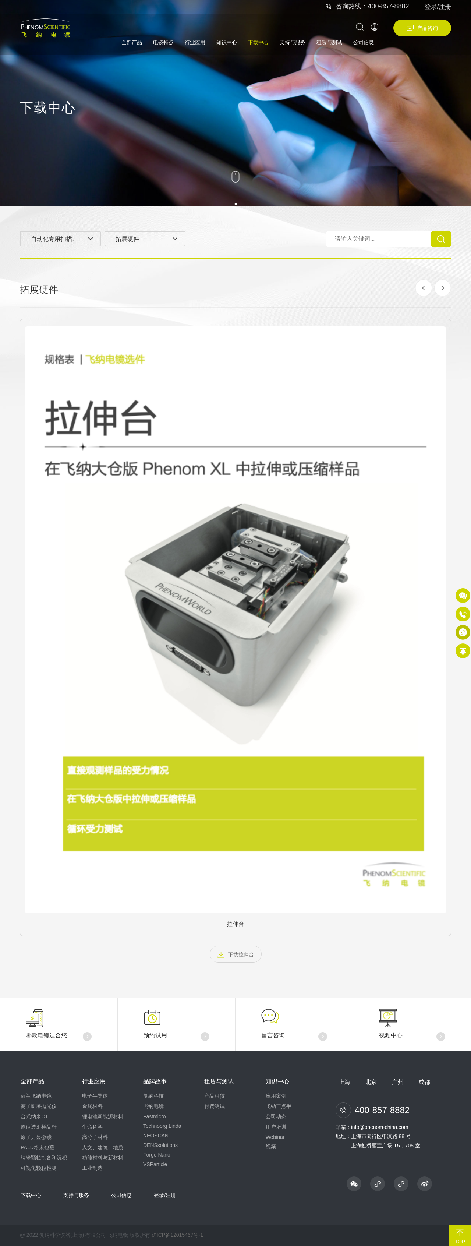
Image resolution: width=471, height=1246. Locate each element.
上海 (344, 1082)
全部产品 (131, 42)
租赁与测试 (329, 42)
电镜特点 (163, 42)
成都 (424, 1082)
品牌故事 (155, 1081)
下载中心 (258, 42)
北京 (371, 1082)
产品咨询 (422, 28)
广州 (398, 1082)
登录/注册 (438, 6)
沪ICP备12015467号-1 (177, 1235)
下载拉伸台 (235, 954)
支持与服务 (292, 42)
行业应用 (195, 42)
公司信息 (363, 42)
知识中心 (226, 42)
